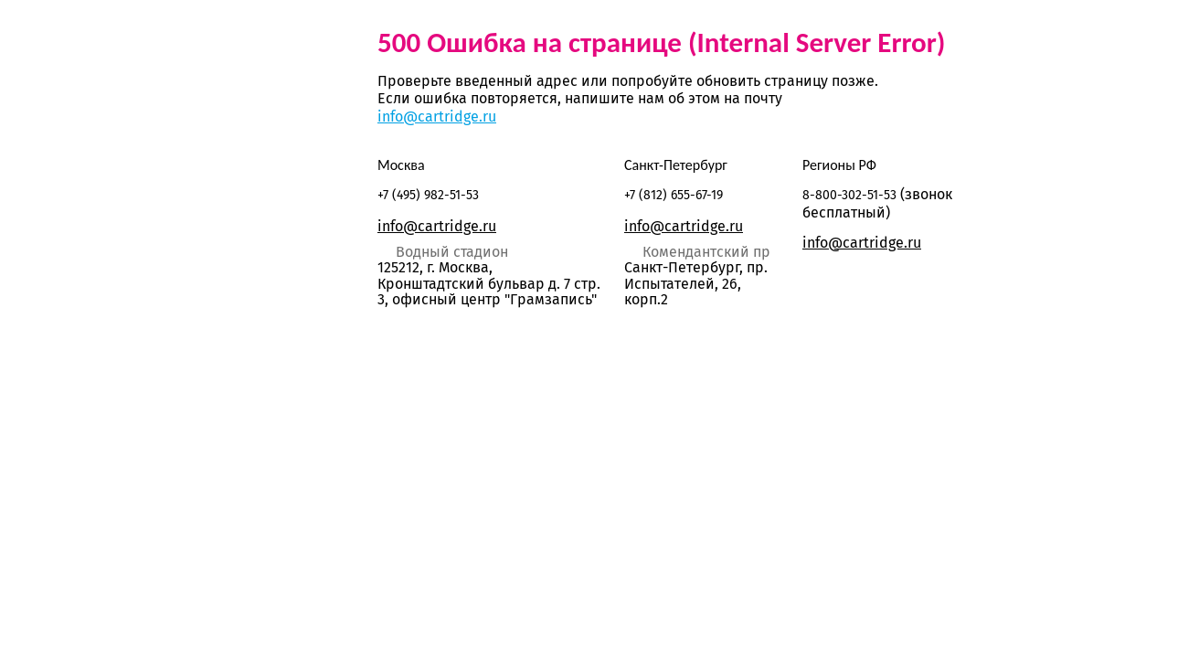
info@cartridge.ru (436, 116)
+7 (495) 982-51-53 (428, 195)
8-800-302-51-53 (849, 195)
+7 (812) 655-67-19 (673, 195)
